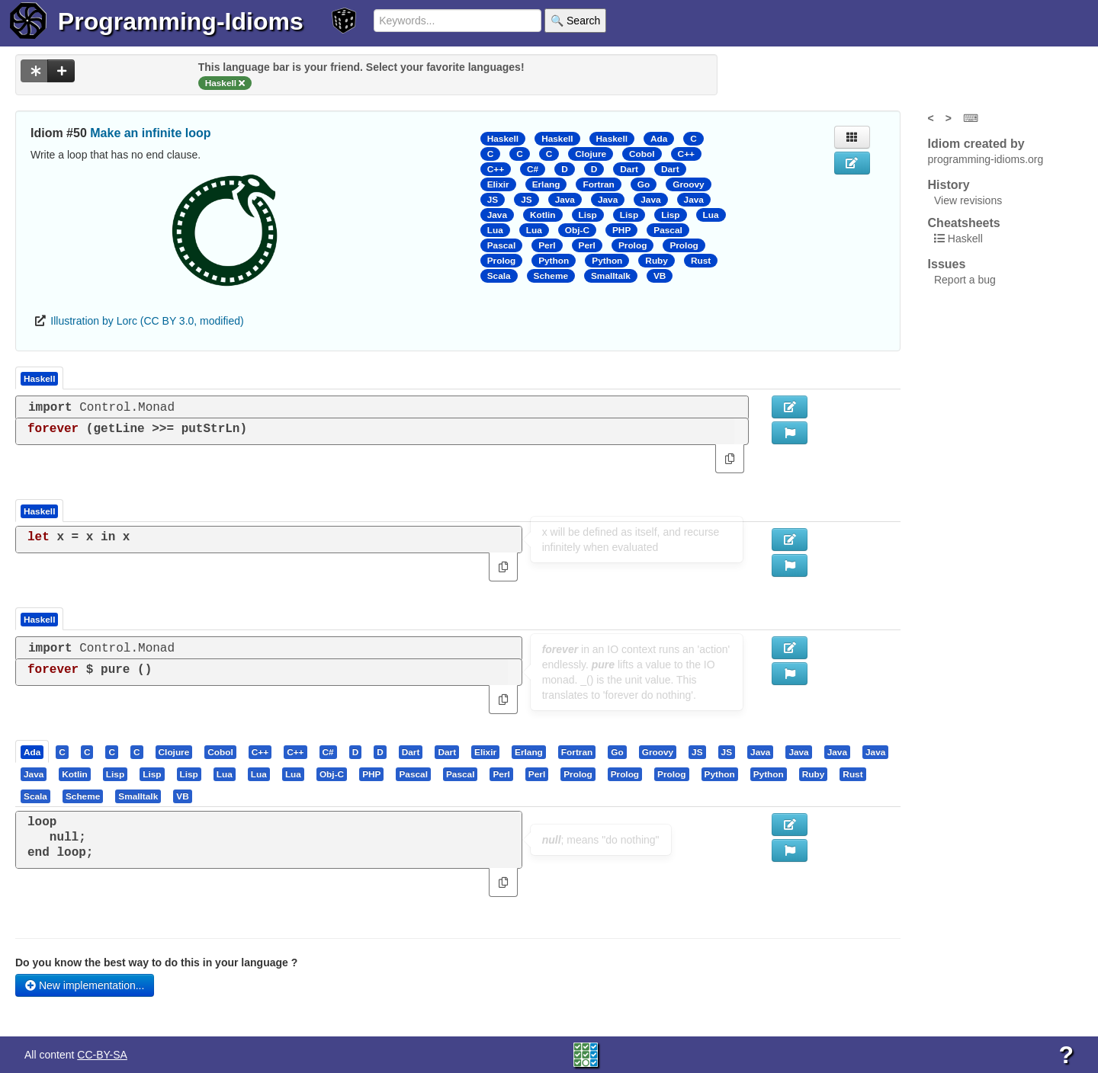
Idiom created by (976, 143)
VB (659, 276)
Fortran (598, 184)
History (949, 184)
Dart (629, 169)
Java (565, 199)
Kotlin (543, 215)
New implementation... (84, 985)
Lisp (588, 215)
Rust (701, 260)
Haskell (502, 138)
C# (532, 169)
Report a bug (965, 280)
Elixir (498, 184)
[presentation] (32, 751)
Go (643, 184)
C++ (686, 154)
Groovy (688, 184)
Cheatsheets (964, 222)
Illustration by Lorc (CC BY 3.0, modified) (146, 321)
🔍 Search (575, 20)
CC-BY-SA (102, 1055)
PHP (621, 230)
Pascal (667, 230)
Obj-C (577, 230)
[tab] (32, 751)
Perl (546, 245)
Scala (499, 276)
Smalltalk (611, 276)
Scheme (551, 276)
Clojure (590, 154)
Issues (947, 264)
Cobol (642, 154)
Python (553, 260)
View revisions (968, 200)
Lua (711, 215)
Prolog (632, 245)
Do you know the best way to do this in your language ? (156, 962)
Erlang (546, 184)
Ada (658, 138)
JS (492, 199)
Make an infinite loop (150, 133)
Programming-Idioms (180, 21)
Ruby (656, 260)
